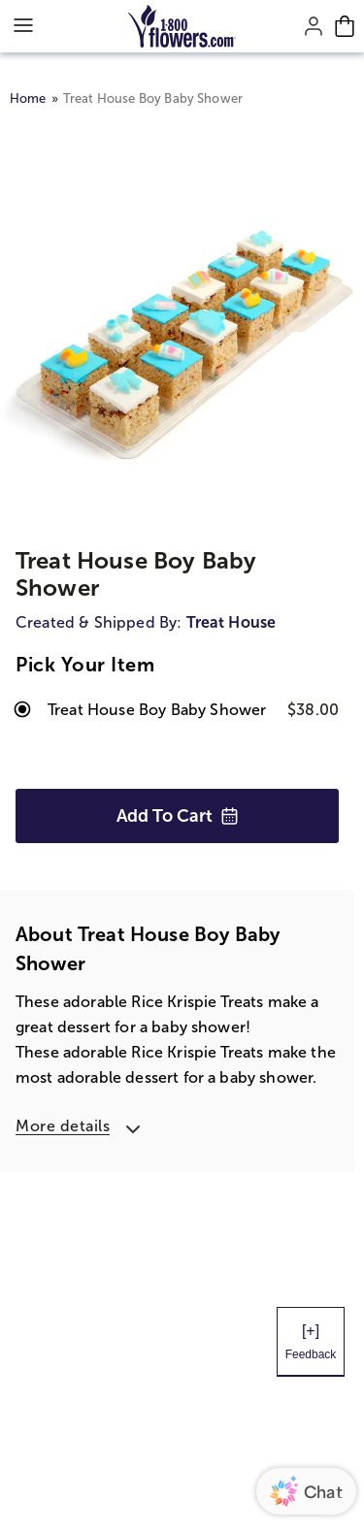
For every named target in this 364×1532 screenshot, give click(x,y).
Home (28, 98)
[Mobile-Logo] (182, 26)
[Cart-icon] (344, 26)
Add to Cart (177, 816)
